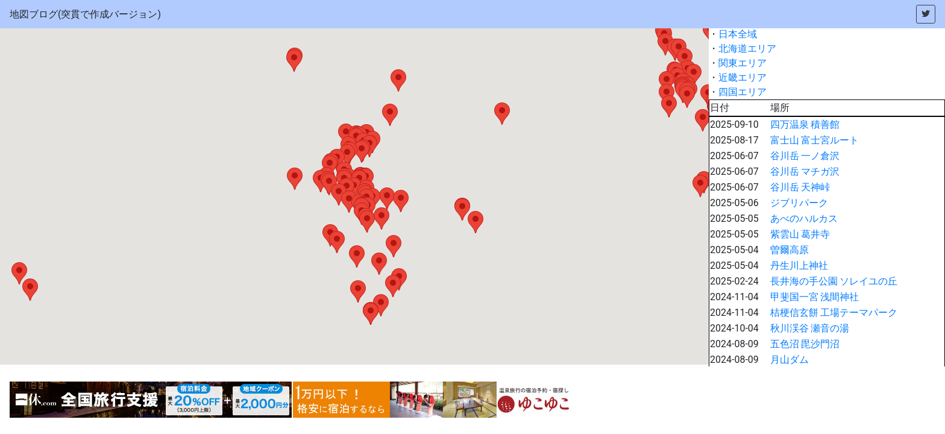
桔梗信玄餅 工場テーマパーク (834, 312)
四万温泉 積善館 (805, 124)
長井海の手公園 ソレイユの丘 (834, 281)
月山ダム (789, 359)
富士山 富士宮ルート (814, 140)
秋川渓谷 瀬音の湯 (810, 328)
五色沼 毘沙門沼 (805, 344)
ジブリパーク (799, 203)
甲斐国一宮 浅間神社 (814, 297)
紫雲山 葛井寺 (800, 234)
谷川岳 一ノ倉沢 (805, 156)
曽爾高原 (789, 250)
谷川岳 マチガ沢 (805, 171)
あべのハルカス (804, 218)
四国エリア (742, 92)
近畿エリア (742, 77)
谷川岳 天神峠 (800, 187)
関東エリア (742, 63)
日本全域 (737, 34)
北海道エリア (747, 48)
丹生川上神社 (799, 265)
